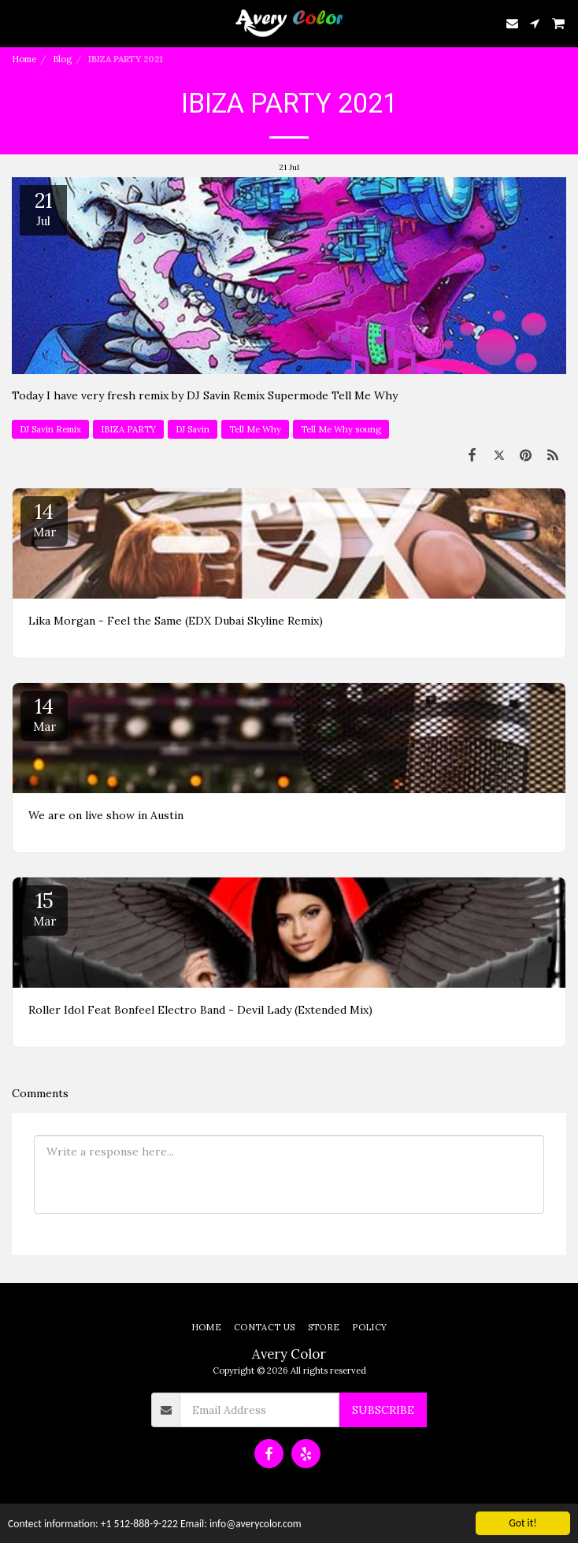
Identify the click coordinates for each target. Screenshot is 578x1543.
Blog (62, 59)
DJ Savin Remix (50, 429)
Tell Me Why (255, 429)
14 (44, 519)
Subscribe (383, 1410)
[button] (17, 22)
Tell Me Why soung (341, 429)
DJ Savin (192, 429)
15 (44, 908)
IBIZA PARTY (128, 429)
